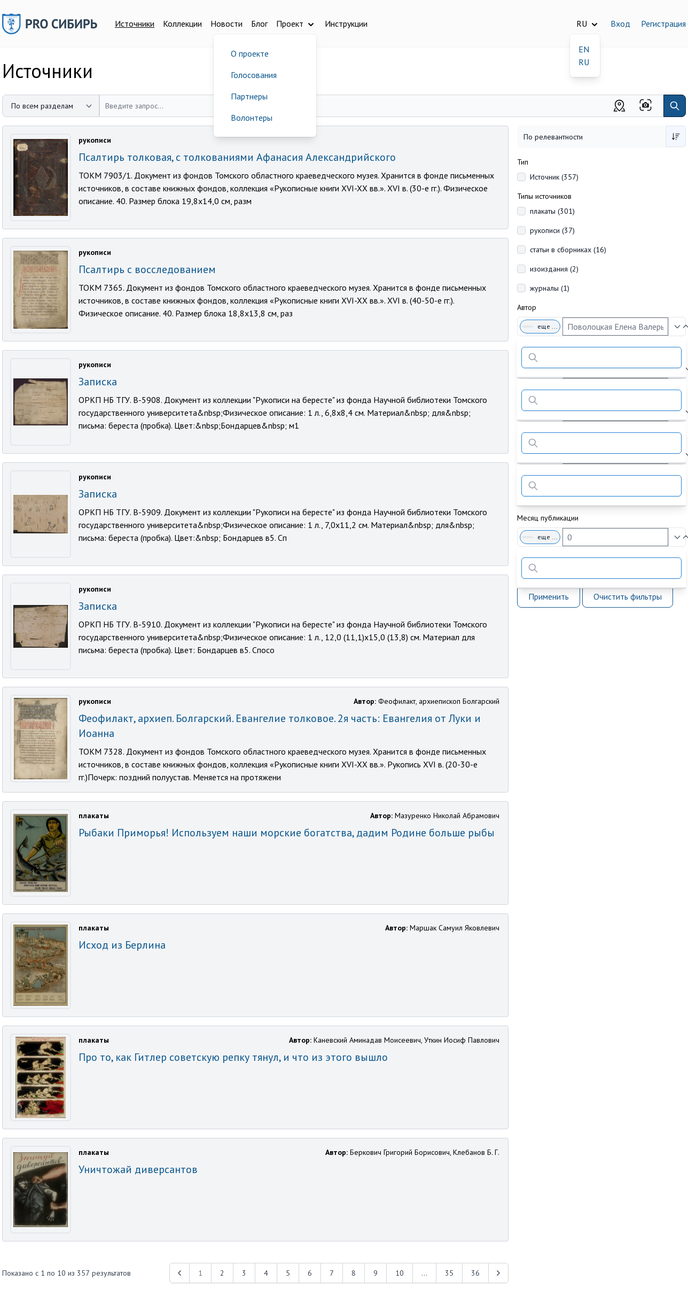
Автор (526, 307)
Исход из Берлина (122, 945)
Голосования (254, 74)
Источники (134, 23)
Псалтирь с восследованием (147, 269)
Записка (98, 382)
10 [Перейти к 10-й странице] (399, 1273)
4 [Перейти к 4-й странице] (266, 1273)
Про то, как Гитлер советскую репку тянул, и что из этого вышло (233, 1057)
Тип (522, 162)
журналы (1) (549, 288)
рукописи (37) (552, 230)
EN (583, 49)
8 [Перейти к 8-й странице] (353, 1273)
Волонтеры (251, 117)
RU (583, 62)
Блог (259, 23)
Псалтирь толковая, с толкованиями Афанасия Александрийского (237, 157)
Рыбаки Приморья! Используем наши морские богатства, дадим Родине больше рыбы (287, 833)
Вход (620, 23)
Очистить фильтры (627, 596)
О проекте (250, 53)
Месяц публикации (547, 518)
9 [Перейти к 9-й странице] (375, 1273)
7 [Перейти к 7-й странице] (332, 1273)
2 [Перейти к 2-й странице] (222, 1273)
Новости (226, 23)
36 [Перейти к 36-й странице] (475, 1273)
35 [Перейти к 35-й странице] (449, 1273)
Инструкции (346, 23)
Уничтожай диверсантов (138, 1169)
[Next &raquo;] (498, 1273)
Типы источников (544, 196)
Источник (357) (554, 177)
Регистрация (663, 23)
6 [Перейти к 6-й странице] (310, 1273)
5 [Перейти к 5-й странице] (288, 1273)
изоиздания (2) (554, 269)
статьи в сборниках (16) (568, 249)
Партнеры (249, 96)
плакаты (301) (552, 211)
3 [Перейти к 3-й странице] (244, 1273)
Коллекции (182, 23)
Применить (548, 596)
